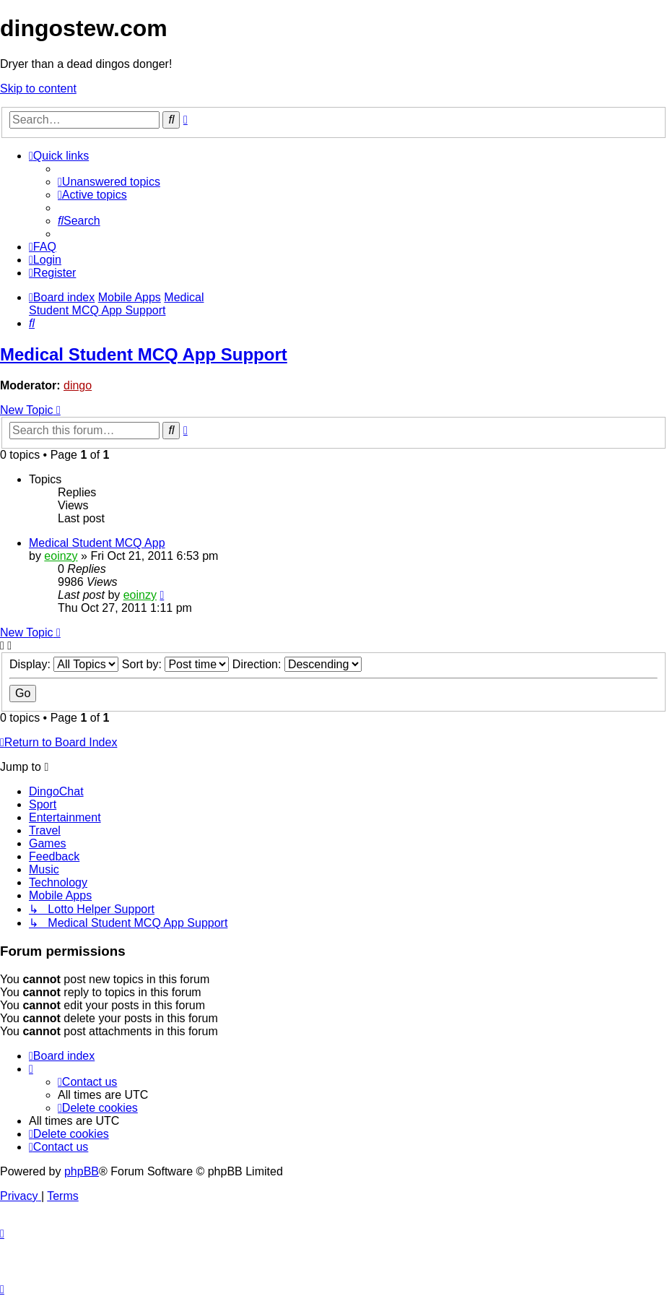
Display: (63, 664)
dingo (78, 385)
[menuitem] (109, 182)
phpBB (81, 1171)
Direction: (297, 664)
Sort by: (176, 664)
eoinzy (60, 556)
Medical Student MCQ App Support (143, 354)
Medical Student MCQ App (97, 543)
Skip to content (38, 88)
